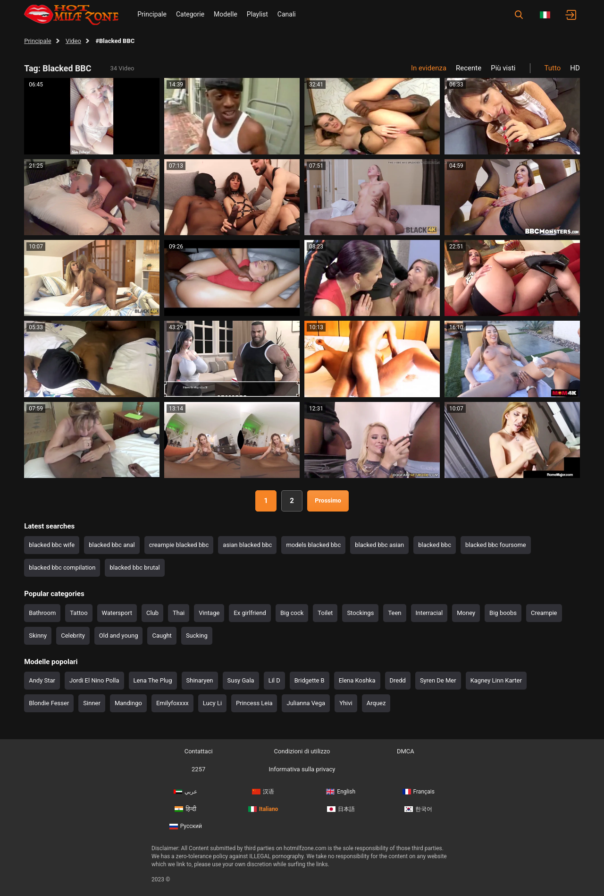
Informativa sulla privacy (301, 769)
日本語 (341, 809)
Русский (185, 826)
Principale (152, 14)
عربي (185, 791)
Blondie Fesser (49, 703)
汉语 (263, 791)
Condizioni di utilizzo (302, 751)
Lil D (274, 680)
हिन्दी (185, 809)
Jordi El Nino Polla (94, 680)
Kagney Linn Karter (496, 680)
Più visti (503, 68)
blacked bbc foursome (495, 544)
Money (466, 612)
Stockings (360, 612)
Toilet (325, 612)
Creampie (544, 612)
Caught (161, 635)
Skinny (38, 635)
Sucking (197, 635)
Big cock (291, 612)
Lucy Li (212, 703)
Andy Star (42, 680)
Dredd (398, 680)
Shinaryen (199, 680)
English (340, 791)
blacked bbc (434, 544)
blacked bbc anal (111, 544)
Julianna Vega (305, 703)
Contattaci (199, 751)
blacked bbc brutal (134, 567)
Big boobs (503, 612)
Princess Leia (254, 703)
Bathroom (42, 612)
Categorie (190, 14)
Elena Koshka (357, 680)
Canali (286, 14)
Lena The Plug (153, 680)
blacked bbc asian (379, 544)
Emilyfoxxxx (172, 703)
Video (73, 40)
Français (419, 791)
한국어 (418, 809)
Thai (179, 612)
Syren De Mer (438, 680)
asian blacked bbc (247, 544)
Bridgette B (309, 680)
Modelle (225, 14)
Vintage (209, 612)
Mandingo (128, 703)
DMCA (405, 751)
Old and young (118, 635)
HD (575, 68)
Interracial (429, 612)
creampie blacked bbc (179, 544)
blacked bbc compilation (62, 567)
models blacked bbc (313, 544)
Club (152, 612)
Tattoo (78, 612)
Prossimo (328, 500)
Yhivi (345, 703)
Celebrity (73, 635)
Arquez (376, 703)
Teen (394, 612)
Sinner (92, 703)
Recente (468, 68)
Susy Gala (240, 680)
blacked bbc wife (52, 544)
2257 (198, 769)
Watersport (117, 612)
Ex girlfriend (250, 612)
